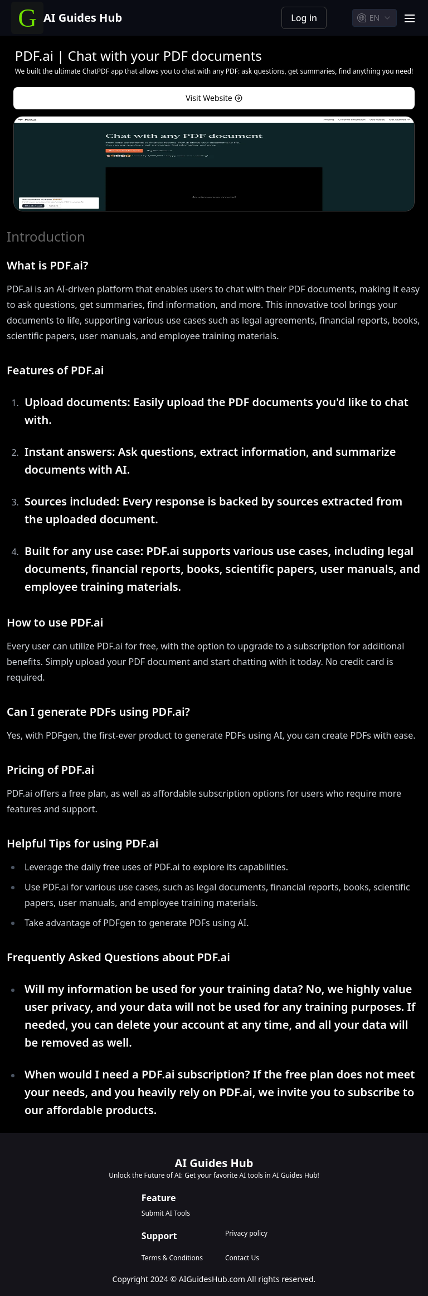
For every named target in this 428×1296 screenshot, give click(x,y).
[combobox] (374, 18)
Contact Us (242, 1258)
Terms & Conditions (172, 1258)
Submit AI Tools (166, 1213)
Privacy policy (246, 1233)
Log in (304, 18)
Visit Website (214, 98)
